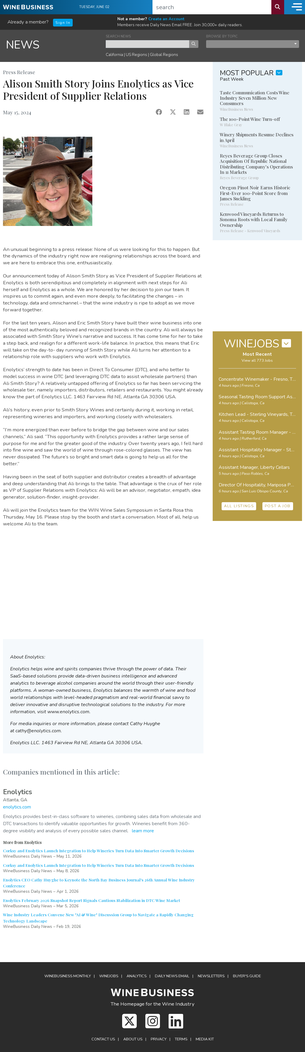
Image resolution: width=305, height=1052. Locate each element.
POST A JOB (278, 506)
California (114, 54)
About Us (132, 1039)
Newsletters (211, 976)
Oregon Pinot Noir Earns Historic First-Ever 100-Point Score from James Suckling (255, 193)
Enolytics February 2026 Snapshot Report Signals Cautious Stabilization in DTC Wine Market (91, 900)
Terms (181, 1039)
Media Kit (205, 1039)
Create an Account (166, 19)
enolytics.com (17, 807)
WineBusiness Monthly (67, 976)
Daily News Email (172, 976)
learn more (143, 831)
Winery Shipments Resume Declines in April (256, 137)
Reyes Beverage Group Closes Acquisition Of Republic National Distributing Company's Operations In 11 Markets (256, 164)
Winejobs (108, 976)
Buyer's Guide (247, 976)
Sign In (62, 22)
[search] (212, 7)
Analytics (137, 976)
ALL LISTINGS (239, 506)
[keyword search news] (147, 44)
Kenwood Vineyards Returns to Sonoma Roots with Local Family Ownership (253, 219)
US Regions (136, 54)
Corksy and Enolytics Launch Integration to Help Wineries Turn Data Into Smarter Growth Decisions (98, 850)
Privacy (158, 1039)
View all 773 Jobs (257, 360)
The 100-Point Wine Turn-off (250, 119)
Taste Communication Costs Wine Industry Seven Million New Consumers (254, 98)
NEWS (23, 44)
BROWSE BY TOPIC (222, 36)
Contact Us (103, 1039)
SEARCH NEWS (118, 36)
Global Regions (164, 54)
